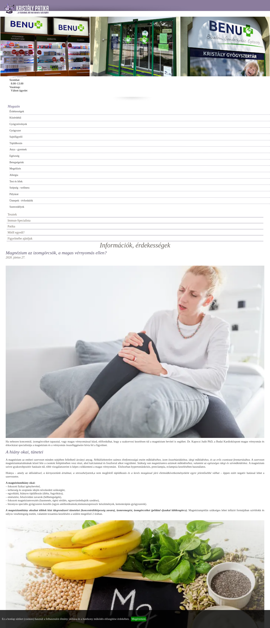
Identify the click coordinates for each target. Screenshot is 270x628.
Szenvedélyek (16, 206)
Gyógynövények (18, 124)
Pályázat (13, 194)
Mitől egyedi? (16, 232)
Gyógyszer (15, 130)
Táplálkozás (15, 143)
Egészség (14, 155)
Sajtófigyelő (15, 136)
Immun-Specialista (19, 220)
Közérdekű (15, 117)
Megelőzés (15, 168)
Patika (11, 226)
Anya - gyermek (18, 149)
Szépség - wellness (19, 187)
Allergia (13, 175)
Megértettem (138, 618)
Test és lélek (16, 181)
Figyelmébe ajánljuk (20, 238)
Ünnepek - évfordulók (21, 200)
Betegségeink (16, 162)
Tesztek (12, 214)
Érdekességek (16, 111)
